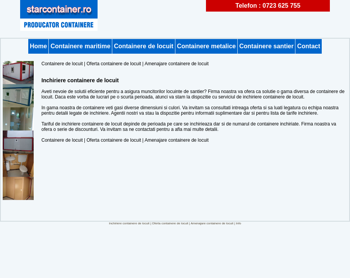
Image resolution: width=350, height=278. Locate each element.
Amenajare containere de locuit (176, 63)
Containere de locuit (143, 46)
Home (38, 46)
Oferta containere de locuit (114, 63)
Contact (308, 46)
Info (238, 223)
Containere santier (266, 46)
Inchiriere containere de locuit (129, 223)
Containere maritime (80, 46)
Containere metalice (206, 46)
